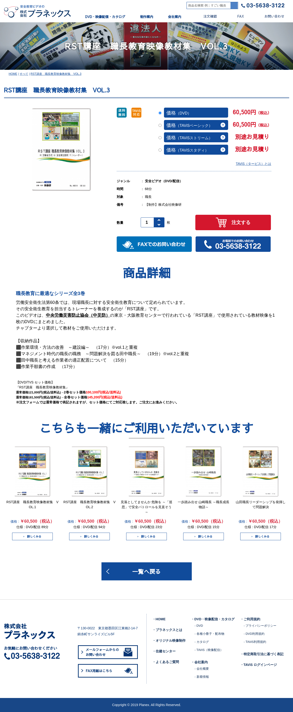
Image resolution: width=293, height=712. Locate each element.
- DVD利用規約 (254, 634)
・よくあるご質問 (165, 662)
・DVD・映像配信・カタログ (213, 619)
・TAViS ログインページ (258, 665)
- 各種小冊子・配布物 (209, 634)
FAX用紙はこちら (110, 670)
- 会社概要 (202, 668)
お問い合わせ (270, 16)
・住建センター (164, 651)
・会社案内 (199, 662)
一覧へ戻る (146, 571)
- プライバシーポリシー (260, 625)
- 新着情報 (202, 677)
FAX (236, 16)
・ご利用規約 (250, 619)
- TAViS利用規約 (255, 642)
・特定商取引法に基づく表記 (261, 654)
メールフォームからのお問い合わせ (109, 652)
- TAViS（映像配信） (209, 650)
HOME (13, 74)
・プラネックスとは (167, 630)
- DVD (199, 625)
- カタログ (202, 642)
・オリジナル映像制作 (169, 640)
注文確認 (206, 16)
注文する (233, 222)
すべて (24, 74)
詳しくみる (32, 536)
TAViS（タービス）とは (253, 164)
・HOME (159, 619)
